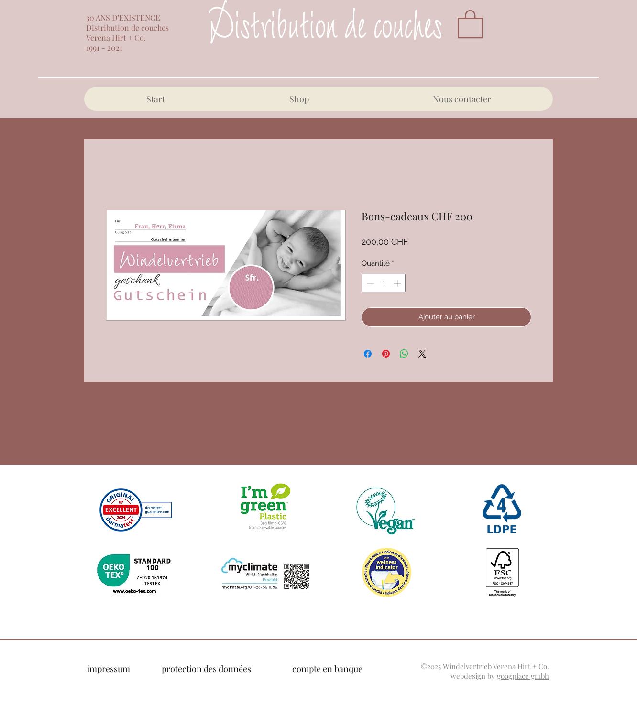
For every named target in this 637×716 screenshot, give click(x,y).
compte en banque (327, 668)
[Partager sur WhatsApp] (404, 353)
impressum (108, 668)
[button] (470, 23)
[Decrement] (369, 283)
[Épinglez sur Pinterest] (386, 353)
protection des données (206, 668)
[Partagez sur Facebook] (367, 353)
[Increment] (398, 283)
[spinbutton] (384, 283)
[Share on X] (422, 353)
